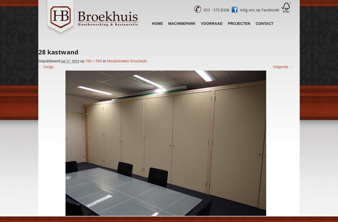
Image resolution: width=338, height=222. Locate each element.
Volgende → (283, 67)
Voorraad (212, 23)
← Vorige (46, 67)
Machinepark (182, 23)
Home (157, 23)
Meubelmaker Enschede (127, 61)
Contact (264, 23)
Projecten (239, 23)
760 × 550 (93, 61)
